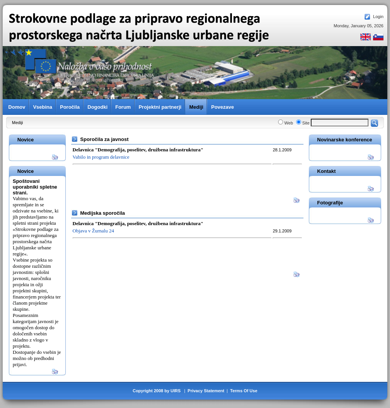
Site (306, 123)
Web (288, 123)
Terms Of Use (243, 390)
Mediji (17, 122)
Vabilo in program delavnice (101, 157)
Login (378, 16)
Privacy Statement (206, 390)
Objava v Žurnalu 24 (93, 231)
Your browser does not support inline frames (195, 72)
